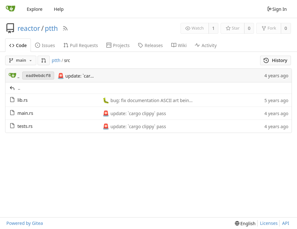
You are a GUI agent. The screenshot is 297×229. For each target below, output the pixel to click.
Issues (45, 45)
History (275, 60)
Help (59, 9)
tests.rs (25, 126)
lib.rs (23, 100)
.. (19, 88)
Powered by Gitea (24, 223)
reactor (29, 28)
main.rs (25, 113)
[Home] (10, 8)
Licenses (269, 223)
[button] (44, 60)
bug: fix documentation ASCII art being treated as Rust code (172, 100)
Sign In (277, 9)
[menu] (245, 223)
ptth (51, 28)
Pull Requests (80, 45)
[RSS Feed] (65, 28)
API (285, 223)
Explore (34, 9)
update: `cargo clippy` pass (92, 76)
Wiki (179, 45)
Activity (205, 45)
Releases (150, 45)
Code (18, 45)
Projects (118, 45)
